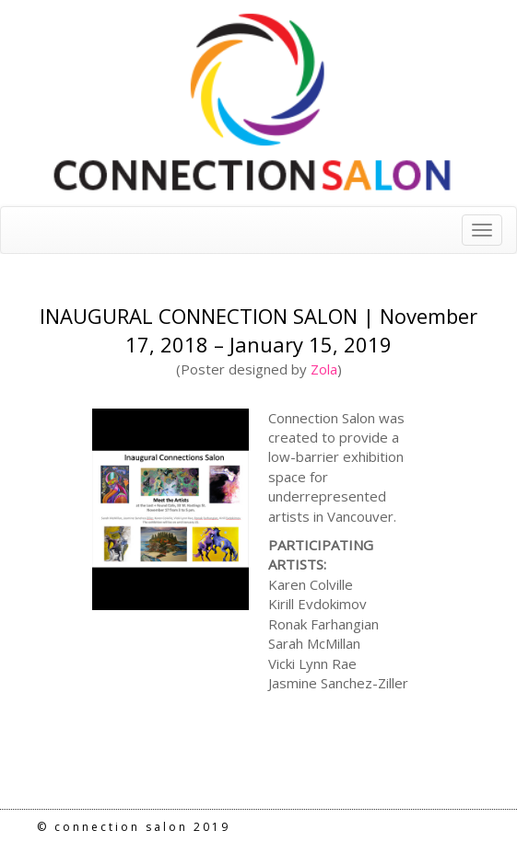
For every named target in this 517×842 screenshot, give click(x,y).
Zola (324, 369)
